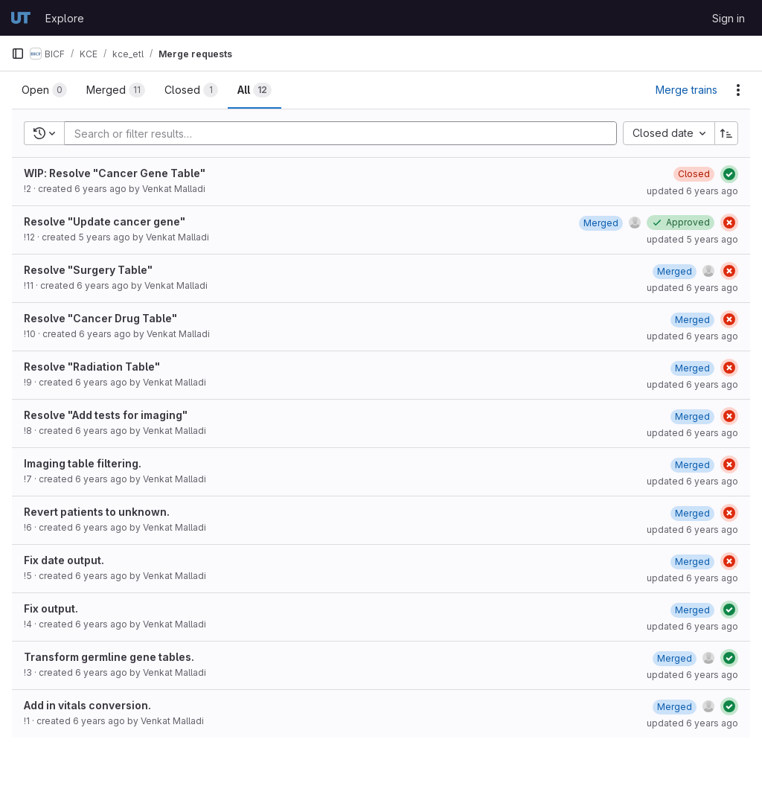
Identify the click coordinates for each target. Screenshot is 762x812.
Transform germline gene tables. (109, 656)
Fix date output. (64, 560)
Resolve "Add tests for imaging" (106, 415)
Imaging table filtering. (82, 463)
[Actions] (738, 90)
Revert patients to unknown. (97, 511)
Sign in (728, 18)
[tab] (44, 90)
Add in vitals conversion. (87, 705)
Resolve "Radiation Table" (92, 366)
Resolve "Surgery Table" (88, 269)
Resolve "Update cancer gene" (104, 221)
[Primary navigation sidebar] (18, 53)
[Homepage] (20, 18)
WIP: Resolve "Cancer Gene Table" (114, 173)
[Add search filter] (345, 133)
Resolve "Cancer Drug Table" (100, 318)
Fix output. (51, 608)
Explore (64, 18)
